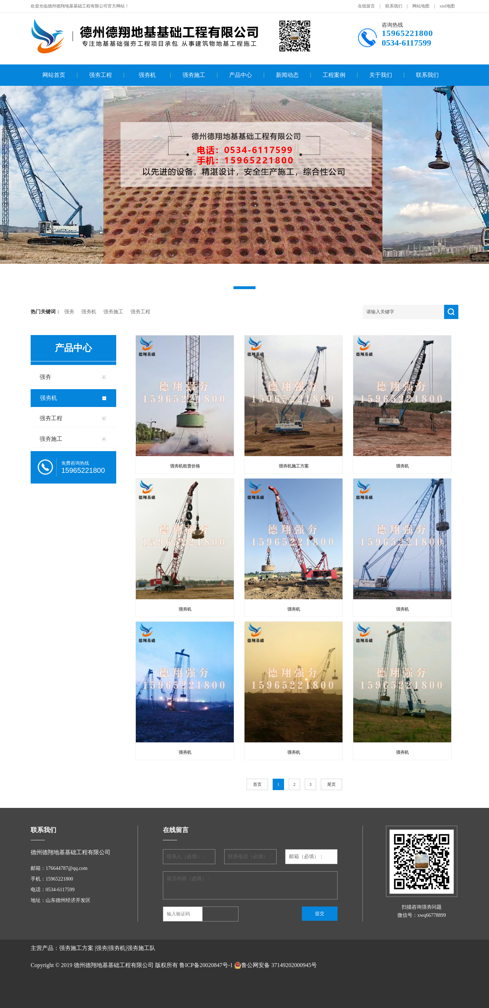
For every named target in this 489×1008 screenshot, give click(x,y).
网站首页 (53, 75)
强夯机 (147, 75)
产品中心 (240, 75)
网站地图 (420, 6)
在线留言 (366, 6)
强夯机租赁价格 (185, 466)
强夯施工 (193, 75)
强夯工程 (100, 75)
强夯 (69, 311)
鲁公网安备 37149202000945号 (275, 965)
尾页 (331, 784)
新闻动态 (287, 75)
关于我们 (380, 75)
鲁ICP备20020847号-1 (206, 965)
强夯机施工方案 (294, 466)
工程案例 (334, 75)
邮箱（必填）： (306, 856)
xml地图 (447, 6)
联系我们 (393, 6)
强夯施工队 (141, 948)
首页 (257, 784)
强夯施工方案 (76, 948)
